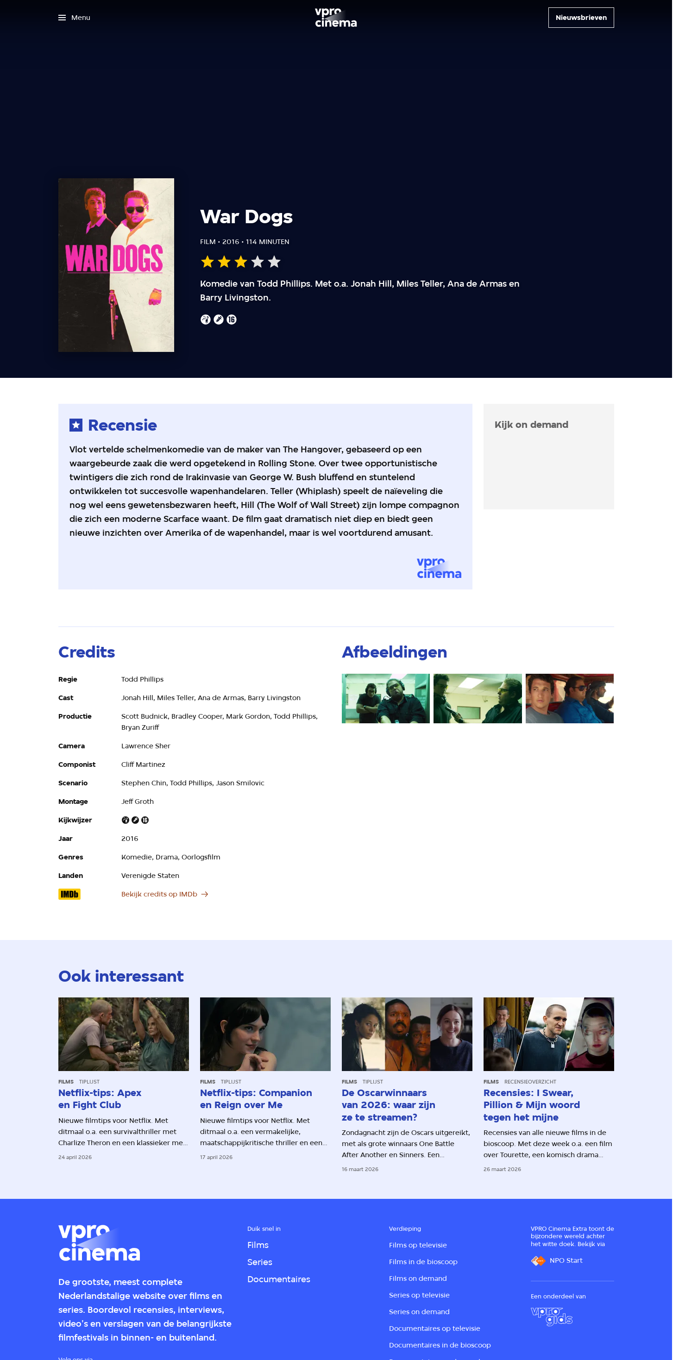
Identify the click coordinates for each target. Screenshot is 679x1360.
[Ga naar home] (336, 17)
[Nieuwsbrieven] (581, 17)
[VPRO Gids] (551, 1317)
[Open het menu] (74, 17)
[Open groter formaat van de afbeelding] (386, 698)
